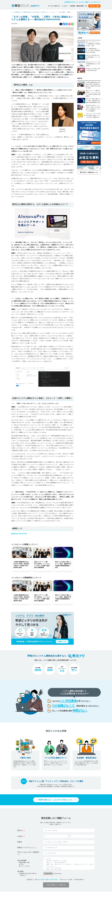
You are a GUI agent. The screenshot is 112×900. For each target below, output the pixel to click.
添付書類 (20, 871)
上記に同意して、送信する (56, 885)
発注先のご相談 (94, 6)
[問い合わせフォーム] (42, 644)
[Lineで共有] (72, 24)
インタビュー (65, 6)
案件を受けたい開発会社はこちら (89, 172)
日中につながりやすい (28, 853)
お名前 (19, 836)
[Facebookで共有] (63, 24)
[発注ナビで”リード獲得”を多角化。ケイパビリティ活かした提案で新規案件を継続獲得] (42, 552)
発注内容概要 (22, 860)
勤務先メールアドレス (25, 847)
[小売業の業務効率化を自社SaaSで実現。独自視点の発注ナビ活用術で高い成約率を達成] (21, 552)
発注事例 (72, 6)
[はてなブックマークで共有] (66, 24)
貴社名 (19, 830)
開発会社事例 (80, 6)
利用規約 (42, 879)
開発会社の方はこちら (71, 2)
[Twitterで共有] (60, 24)
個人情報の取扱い (53, 879)
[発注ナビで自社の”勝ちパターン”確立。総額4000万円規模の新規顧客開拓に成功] (63, 552)
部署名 (19, 842)
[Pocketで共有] (69, 24)
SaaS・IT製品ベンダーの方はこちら (89, 2)
